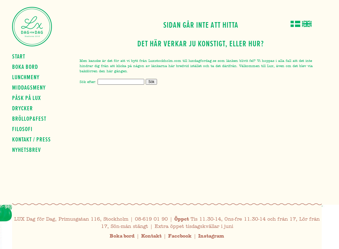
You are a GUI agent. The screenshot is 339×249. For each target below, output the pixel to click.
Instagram (211, 236)
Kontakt (151, 236)
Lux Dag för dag (32, 26)
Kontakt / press (31, 139)
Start (18, 56)
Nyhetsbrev (26, 149)
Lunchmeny (25, 77)
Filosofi (22, 129)
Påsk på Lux (26, 97)
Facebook (180, 236)
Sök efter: (88, 82)
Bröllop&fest (29, 118)
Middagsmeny (29, 87)
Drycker (22, 108)
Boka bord (25, 66)
